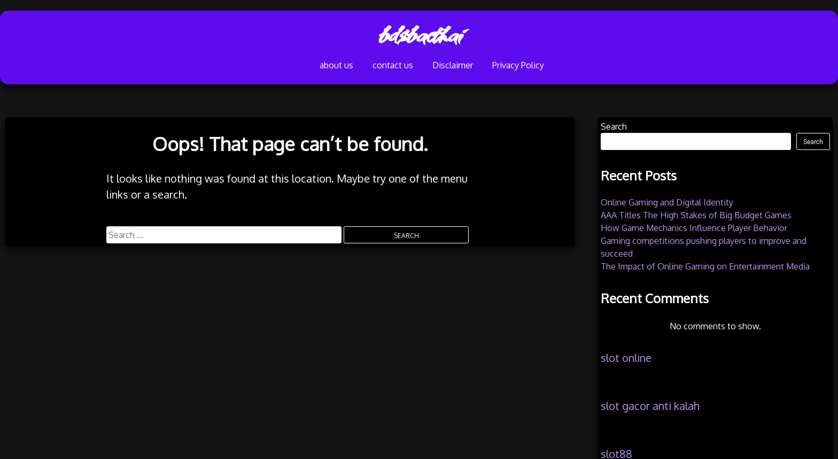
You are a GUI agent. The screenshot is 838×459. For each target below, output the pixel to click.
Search (614, 126)
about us (292, 67)
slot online (626, 358)
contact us (365, 67)
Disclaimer (443, 67)
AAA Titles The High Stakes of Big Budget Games (696, 215)
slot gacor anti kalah (650, 406)
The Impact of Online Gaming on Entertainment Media (705, 266)
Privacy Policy (531, 67)
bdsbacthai (419, 34)
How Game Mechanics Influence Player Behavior (694, 228)
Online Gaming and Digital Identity (667, 202)
